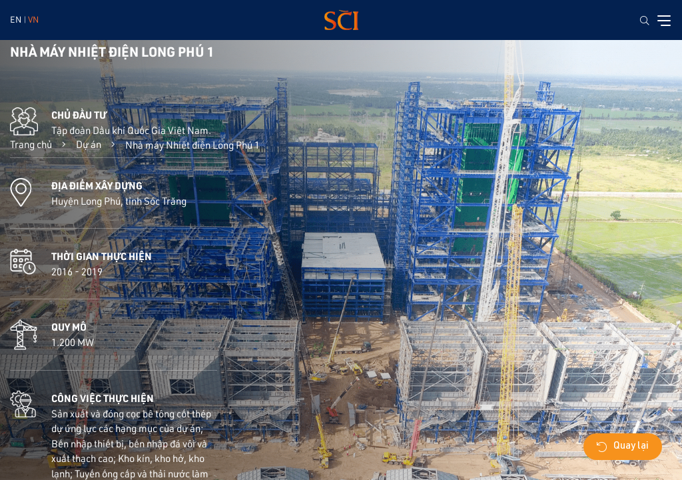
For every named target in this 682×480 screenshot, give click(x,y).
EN (15, 19)
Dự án (88, 144)
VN (33, 19)
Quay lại (623, 446)
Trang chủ (31, 144)
